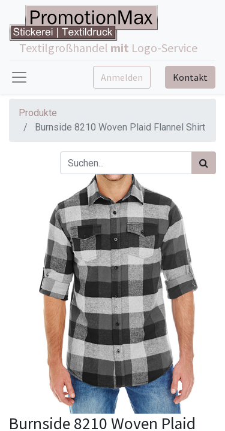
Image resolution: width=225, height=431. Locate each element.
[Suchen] (203, 162)
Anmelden (122, 77)
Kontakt (190, 77)
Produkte (38, 113)
